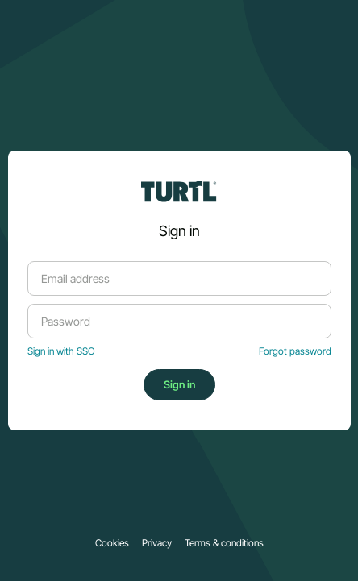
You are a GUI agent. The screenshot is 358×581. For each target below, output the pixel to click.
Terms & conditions (224, 543)
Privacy (157, 543)
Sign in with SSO (61, 351)
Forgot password (295, 351)
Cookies (112, 543)
